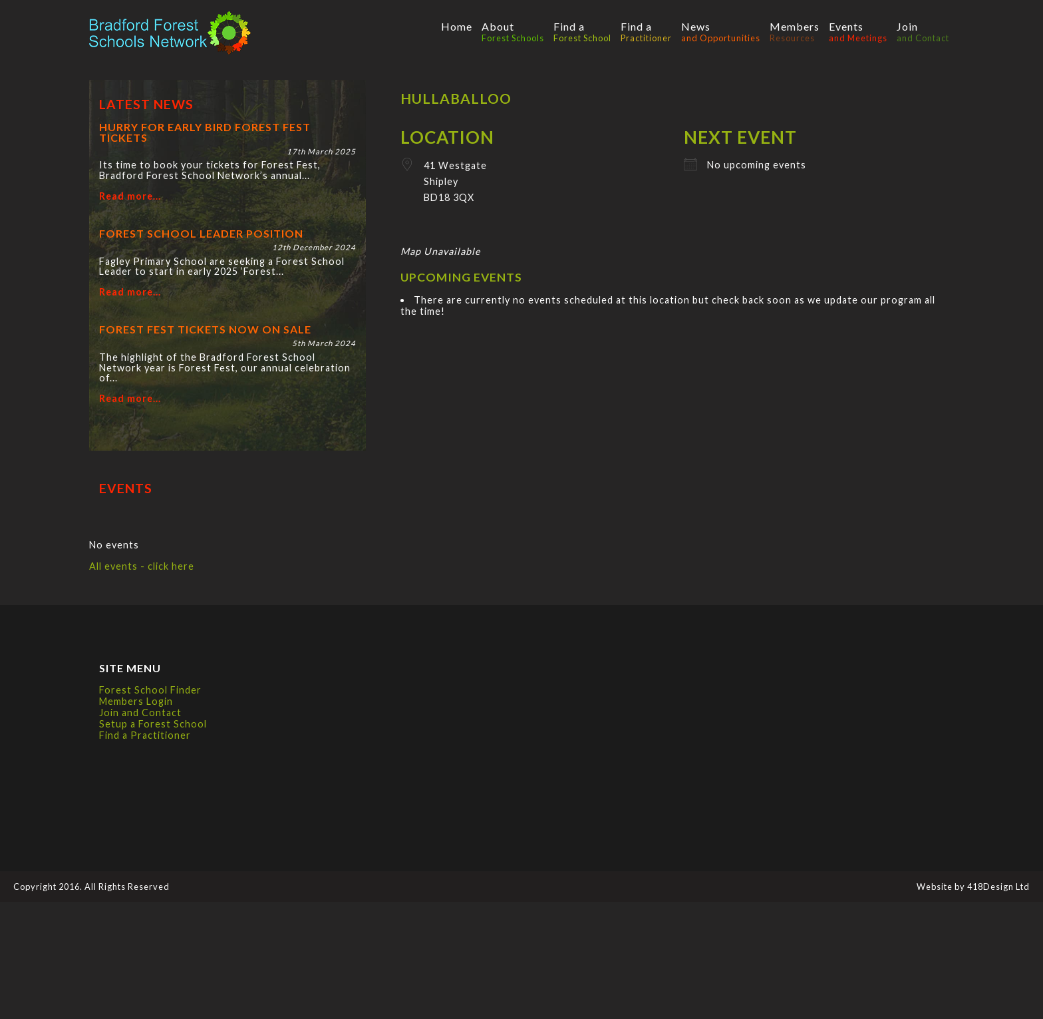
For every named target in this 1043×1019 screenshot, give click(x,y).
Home (456, 26)
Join (923, 31)
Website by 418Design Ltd (973, 886)
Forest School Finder (150, 690)
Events (858, 31)
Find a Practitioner (145, 735)
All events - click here (141, 566)
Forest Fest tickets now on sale (205, 329)
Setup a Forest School (153, 723)
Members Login (136, 701)
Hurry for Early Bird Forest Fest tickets (205, 132)
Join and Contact (140, 712)
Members (795, 31)
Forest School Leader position (201, 233)
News (720, 31)
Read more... (130, 196)
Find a (582, 31)
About (513, 31)
